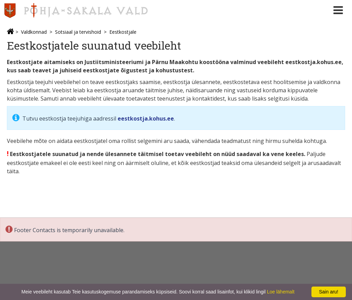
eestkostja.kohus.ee (146, 118)
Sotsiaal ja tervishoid (78, 32)
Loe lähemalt (280, 291)
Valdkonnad (34, 32)
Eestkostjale (122, 32)
